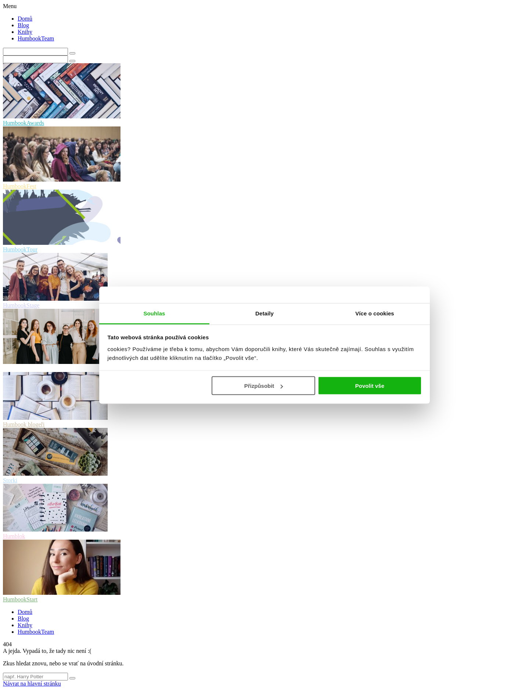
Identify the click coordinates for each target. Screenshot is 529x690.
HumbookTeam (36, 38)
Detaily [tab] (264, 313)
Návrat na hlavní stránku (32, 683)
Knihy (25, 32)
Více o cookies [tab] (374, 313)
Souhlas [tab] (154, 313)
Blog (23, 25)
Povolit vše (369, 386)
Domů (25, 18)
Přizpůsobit (263, 386)
